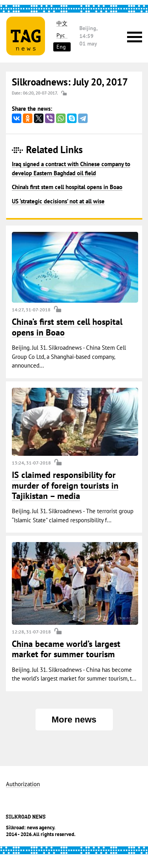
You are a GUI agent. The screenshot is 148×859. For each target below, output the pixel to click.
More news (74, 719)
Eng (61, 46)
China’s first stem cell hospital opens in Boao (67, 187)
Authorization (23, 784)
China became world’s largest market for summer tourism (66, 649)
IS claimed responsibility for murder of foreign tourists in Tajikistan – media (65, 485)
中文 (61, 24)
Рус (60, 35)
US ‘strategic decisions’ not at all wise (58, 201)
